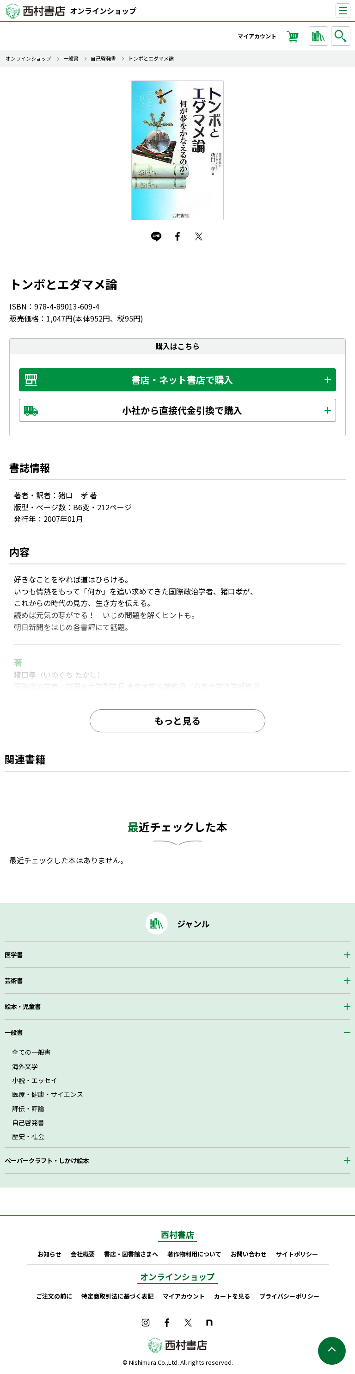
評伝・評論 (28, 1108)
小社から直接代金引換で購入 (182, 410)
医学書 (14, 954)
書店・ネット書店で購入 (182, 379)
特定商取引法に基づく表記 (117, 1296)
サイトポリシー (297, 1254)
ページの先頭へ (332, 1351)
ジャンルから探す (320, 36)
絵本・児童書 (23, 1006)
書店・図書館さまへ (131, 1254)
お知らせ (49, 1254)
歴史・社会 (28, 1136)
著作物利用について (194, 1254)
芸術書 (14, 980)
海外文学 (25, 1066)
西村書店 (177, 1234)
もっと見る (177, 720)
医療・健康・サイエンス (47, 1094)
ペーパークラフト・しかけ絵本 (47, 1160)
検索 (342, 36)
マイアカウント (257, 36)
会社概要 (83, 1254)
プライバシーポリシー (289, 1296)
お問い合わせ (249, 1254)
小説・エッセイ (34, 1080)
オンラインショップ (103, 10)
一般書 (71, 58)
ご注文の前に (54, 1296)
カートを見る (232, 1296)
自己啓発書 (103, 58)
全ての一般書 (31, 1052)
